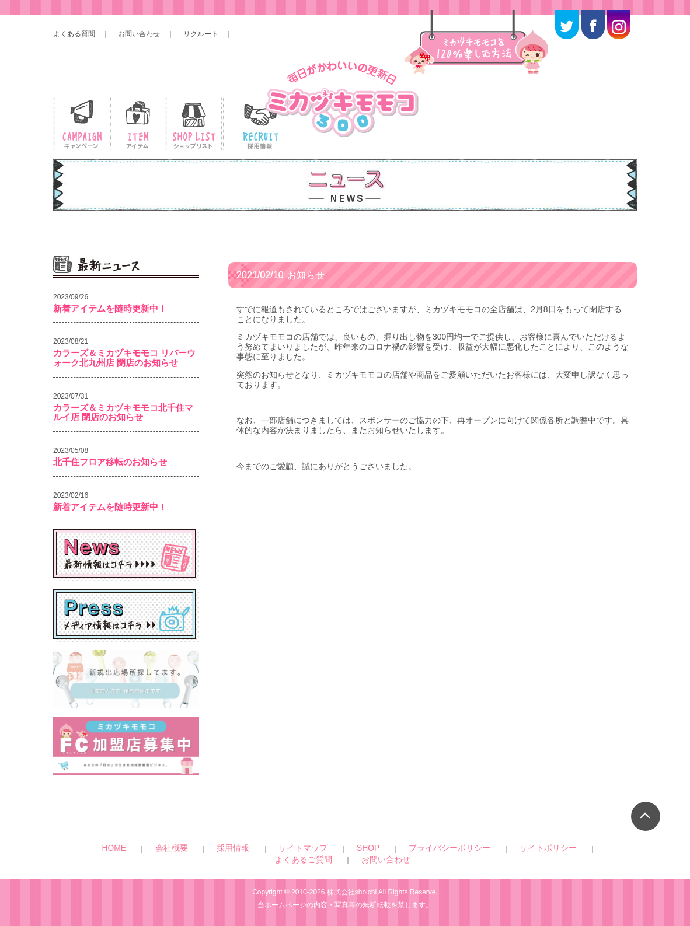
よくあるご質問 (479, 848)
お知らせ (285, 280)
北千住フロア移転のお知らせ (110, 462)
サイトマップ (260, 848)
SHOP (299, 848)
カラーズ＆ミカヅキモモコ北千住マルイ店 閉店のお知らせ (123, 412)
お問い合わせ (139, 34)
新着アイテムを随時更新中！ (110, 308)
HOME (145, 848)
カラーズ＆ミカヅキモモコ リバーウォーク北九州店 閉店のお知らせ (124, 358)
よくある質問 (74, 34)
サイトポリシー (422, 848)
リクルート (200, 34)
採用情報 (215, 848)
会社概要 (179, 848)
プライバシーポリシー (353, 848)
